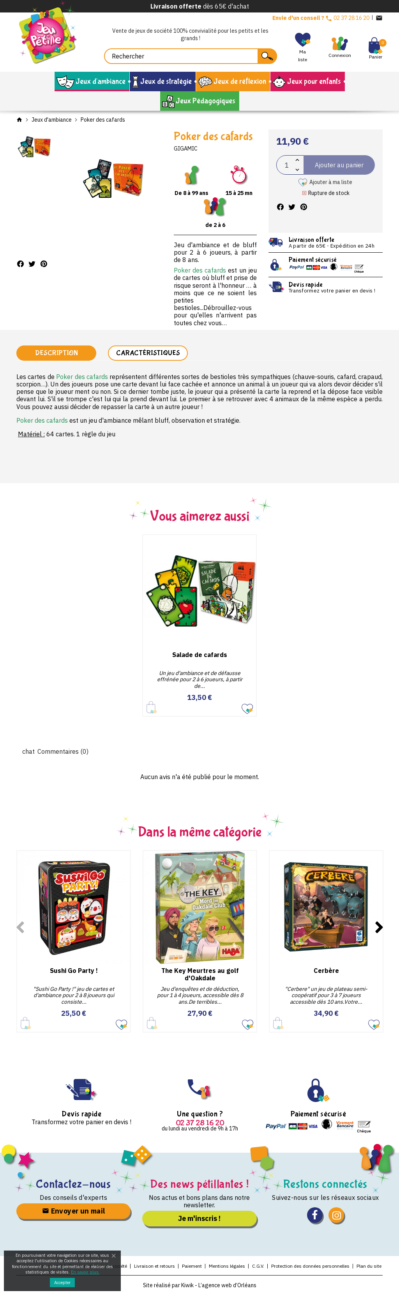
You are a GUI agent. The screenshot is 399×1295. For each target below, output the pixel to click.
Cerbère (326, 970)
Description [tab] (56, 353)
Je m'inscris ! (199, 1218)
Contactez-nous (73, 1184)
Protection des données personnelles (310, 1266)
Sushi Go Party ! (74, 970)
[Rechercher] (190, 56)
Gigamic (186, 148)
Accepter (62, 1282)
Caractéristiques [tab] (148, 353)
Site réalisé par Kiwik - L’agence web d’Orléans (199, 1285)
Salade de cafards (199, 655)
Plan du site (369, 1266)
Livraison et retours (154, 1266)
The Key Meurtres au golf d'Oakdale (200, 974)
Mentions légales (227, 1266)
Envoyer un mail (73, 1210)
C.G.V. (258, 1266)
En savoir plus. (85, 1272)
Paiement (192, 1266)
